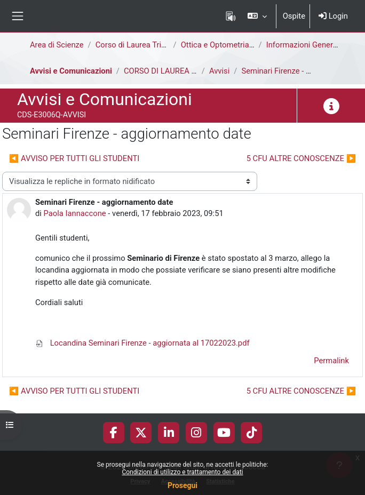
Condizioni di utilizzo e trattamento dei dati (182, 472)
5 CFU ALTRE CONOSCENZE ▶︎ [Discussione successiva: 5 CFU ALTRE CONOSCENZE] (301, 158)
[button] (257, 16)
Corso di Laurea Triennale (140, 45)
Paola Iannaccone (75, 213)
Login (333, 16)
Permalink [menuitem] (331, 360)
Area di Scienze (57, 45)
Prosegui (182, 485)
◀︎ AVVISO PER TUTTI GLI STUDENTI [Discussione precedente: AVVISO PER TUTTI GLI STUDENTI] (74, 158)
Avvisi (219, 71)
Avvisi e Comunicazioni (71, 71)
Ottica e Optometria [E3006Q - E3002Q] (248, 45)
